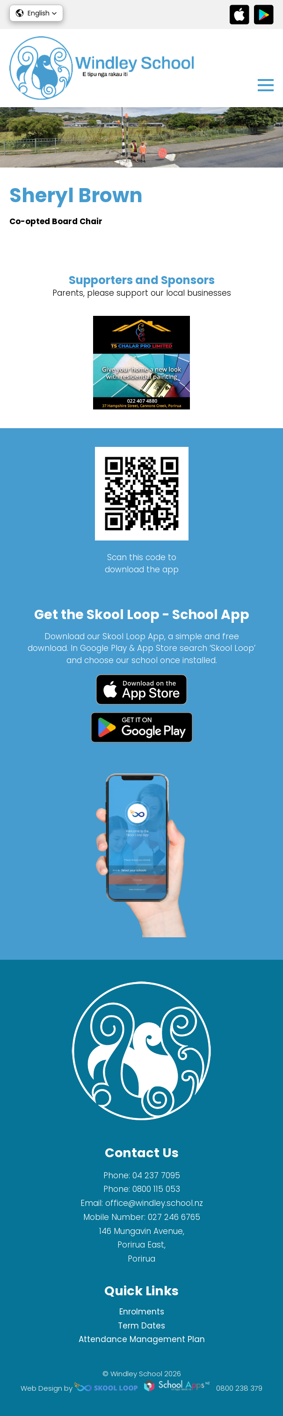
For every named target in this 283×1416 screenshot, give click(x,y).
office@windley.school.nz (154, 1203)
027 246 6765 (174, 1217)
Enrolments (141, 1311)
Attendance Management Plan (142, 1339)
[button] (36, 13)
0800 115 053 (156, 1189)
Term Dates (141, 1325)
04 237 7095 (156, 1175)
